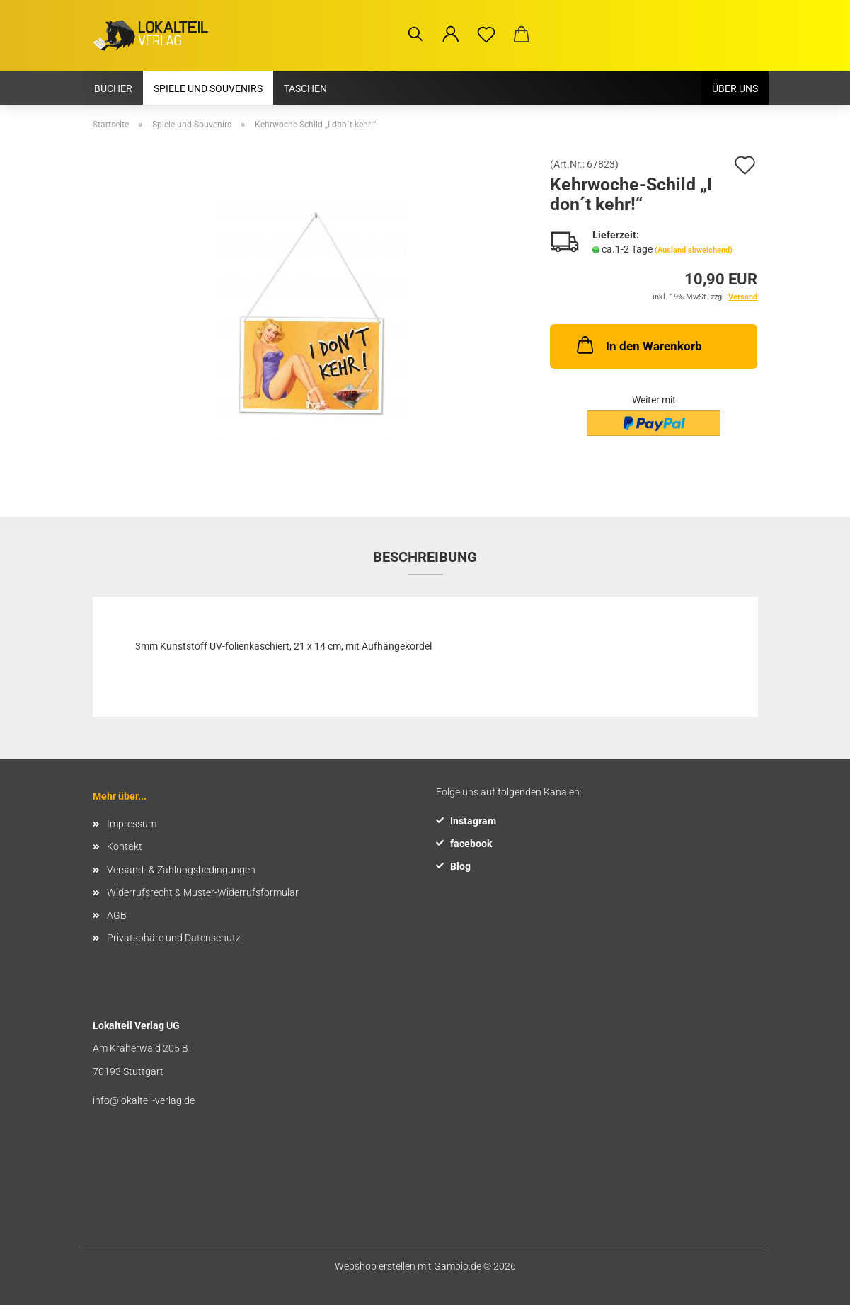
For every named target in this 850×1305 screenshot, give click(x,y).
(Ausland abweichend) (694, 250)
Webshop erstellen (375, 1266)
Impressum (131, 823)
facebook (471, 843)
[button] (451, 38)
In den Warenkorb (638, 344)
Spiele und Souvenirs (208, 88)
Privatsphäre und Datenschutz (174, 937)
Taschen (305, 88)
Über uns (735, 88)
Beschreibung (425, 556)
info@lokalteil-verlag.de (144, 1100)
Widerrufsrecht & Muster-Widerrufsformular (203, 892)
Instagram (473, 821)
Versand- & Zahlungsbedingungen (181, 869)
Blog (460, 866)
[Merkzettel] (486, 38)
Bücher (113, 88)
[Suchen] (415, 38)
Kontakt (124, 846)
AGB (117, 915)
